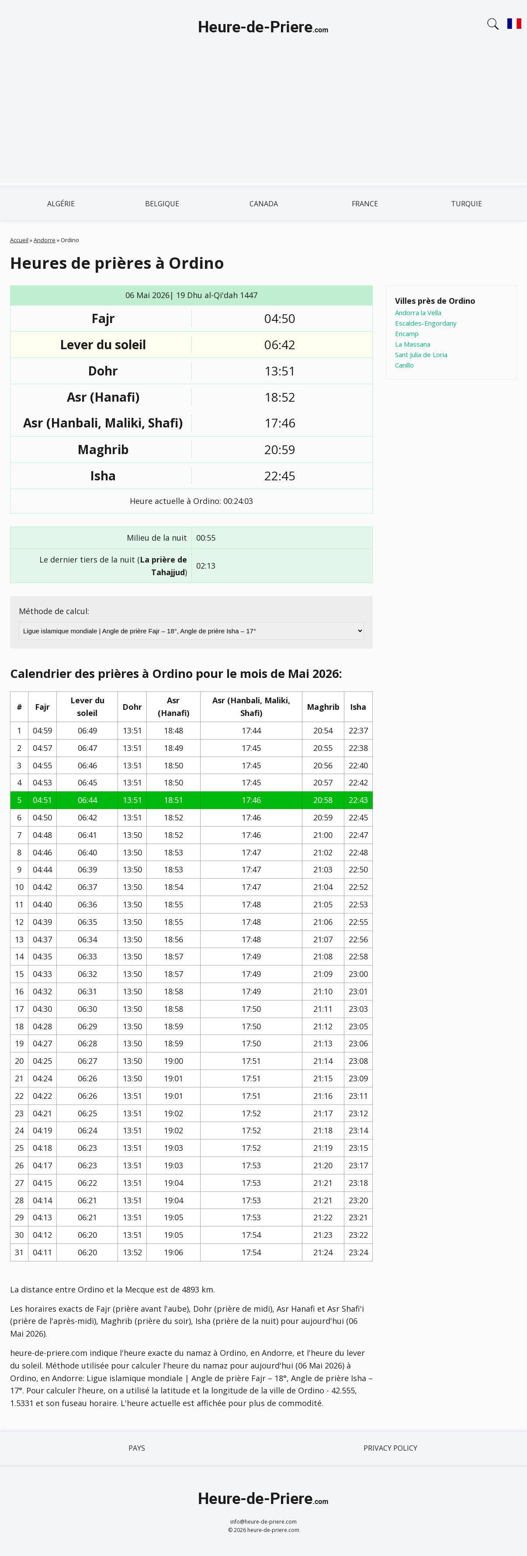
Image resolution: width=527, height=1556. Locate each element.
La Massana (412, 344)
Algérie (61, 203)
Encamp (407, 333)
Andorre (44, 240)
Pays (136, 1448)
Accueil (19, 240)
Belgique (162, 203)
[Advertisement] (263, 121)
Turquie (466, 203)
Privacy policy (390, 1448)
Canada (264, 203)
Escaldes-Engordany (426, 323)
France (365, 203)
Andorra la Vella (418, 312)
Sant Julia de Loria (421, 354)
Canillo (404, 365)
